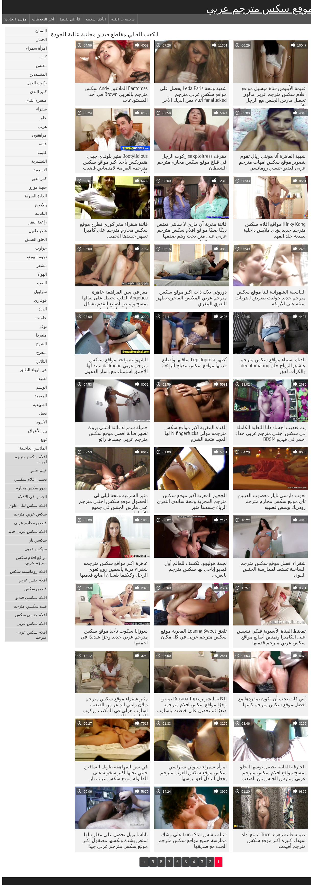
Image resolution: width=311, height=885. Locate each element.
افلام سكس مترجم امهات (28, 459)
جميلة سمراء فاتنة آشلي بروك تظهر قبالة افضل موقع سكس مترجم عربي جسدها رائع (115, 433)
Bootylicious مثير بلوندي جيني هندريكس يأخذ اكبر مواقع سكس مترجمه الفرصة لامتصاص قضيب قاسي (113, 163)
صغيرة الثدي (33, 100)
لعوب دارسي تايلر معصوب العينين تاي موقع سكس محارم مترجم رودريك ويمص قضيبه (269, 501)
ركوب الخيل (34, 82)
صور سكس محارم (28, 487)
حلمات (38, 317)
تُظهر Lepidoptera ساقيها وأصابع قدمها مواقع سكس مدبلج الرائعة (192, 362)
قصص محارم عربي (28, 522)
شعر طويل (35, 230)
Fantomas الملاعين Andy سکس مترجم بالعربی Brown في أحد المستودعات (113, 94)
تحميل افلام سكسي (27, 479)
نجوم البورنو (34, 256)
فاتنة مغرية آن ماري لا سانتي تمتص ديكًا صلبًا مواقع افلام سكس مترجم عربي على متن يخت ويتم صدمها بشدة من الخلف (189, 231)
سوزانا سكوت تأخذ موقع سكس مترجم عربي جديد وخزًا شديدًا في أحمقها (111, 637)
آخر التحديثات (41, 19)
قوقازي (38, 300)
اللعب (39, 282)
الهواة (39, 274)
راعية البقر (35, 222)
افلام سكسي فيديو (28, 597)
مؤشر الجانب (14, 19)
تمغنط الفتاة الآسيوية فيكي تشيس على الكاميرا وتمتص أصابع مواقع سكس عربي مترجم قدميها (269, 637)
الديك (40, 308)
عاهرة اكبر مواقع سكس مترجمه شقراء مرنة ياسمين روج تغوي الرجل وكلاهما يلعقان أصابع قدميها (111, 569)
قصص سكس (33, 588)
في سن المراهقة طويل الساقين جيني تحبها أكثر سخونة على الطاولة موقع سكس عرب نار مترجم (113, 774)
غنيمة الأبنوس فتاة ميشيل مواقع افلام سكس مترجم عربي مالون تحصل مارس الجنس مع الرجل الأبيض (271, 95)
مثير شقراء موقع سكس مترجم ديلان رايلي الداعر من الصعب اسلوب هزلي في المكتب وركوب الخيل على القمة (112, 706)
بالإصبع (38, 204)
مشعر (39, 265)
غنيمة (39, 152)
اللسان (38, 30)
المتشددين (35, 74)
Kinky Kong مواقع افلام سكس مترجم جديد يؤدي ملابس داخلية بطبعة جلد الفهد (272, 230)
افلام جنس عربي (30, 579)
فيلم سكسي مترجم (27, 606)
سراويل (38, 291)
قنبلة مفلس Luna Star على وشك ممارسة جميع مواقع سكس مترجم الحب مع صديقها (190, 840)
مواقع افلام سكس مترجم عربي (29, 560)
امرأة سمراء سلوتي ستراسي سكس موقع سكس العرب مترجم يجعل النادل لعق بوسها (191, 772)
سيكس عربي (33, 548)
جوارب (38, 248)
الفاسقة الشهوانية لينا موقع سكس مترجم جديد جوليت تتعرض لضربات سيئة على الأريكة (268, 298)
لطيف (39, 378)
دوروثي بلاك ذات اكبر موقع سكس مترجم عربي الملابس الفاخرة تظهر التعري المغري (189, 298)
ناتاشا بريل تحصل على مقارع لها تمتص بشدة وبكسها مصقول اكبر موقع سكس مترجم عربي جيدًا (112, 840)
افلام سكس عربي (29, 623)
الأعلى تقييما (67, 19)
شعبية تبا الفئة (121, 19)
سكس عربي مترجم (27, 514)
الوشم (39, 387)
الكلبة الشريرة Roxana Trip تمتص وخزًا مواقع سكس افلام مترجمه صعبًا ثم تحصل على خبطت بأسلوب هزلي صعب (189, 706)
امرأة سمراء (34, 48)
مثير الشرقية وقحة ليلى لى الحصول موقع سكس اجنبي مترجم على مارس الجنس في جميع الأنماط (111, 502)
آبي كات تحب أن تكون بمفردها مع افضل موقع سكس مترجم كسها (269, 702)
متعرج (39, 352)
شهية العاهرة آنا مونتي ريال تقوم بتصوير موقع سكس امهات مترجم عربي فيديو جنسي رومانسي (270, 162)
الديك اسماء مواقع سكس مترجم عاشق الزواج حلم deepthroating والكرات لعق (270, 365)
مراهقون (37, 135)
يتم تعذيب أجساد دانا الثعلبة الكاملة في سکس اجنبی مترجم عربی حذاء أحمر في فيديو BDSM (268, 433)
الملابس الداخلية (30, 448)
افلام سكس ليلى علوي (25, 505)
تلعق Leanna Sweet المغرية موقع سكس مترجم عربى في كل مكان (191, 634)
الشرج (39, 343)
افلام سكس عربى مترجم (29, 635)
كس (40, 56)
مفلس (39, 65)
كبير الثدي (36, 91)
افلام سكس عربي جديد (25, 531)
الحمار (39, 39)
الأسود (39, 421)
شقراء (39, 108)
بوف (40, 326)
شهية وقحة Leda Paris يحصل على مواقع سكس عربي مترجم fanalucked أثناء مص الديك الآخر (190, 94)
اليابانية (38, 213)
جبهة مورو (35, 187)
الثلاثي (39, 361)
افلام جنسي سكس (28, 614)
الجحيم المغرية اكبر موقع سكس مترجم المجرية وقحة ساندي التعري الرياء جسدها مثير (189, 501)
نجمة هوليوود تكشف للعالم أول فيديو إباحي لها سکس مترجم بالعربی (193, 569)
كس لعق (37, 178)
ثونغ (41, 439)
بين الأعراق (35, 430)
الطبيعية (37, 404)
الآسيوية (37, 169)
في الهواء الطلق (31, 369)
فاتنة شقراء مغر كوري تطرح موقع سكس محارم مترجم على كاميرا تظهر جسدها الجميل (111, 230)
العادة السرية (33, 195)
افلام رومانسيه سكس (26, 571)
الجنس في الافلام (29, 496)
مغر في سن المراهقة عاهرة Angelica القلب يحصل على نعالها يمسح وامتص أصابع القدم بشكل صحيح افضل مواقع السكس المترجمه (112, 299)
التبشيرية (36, 161)
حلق (40, 117)
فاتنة (40, 143)
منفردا (39, 335)
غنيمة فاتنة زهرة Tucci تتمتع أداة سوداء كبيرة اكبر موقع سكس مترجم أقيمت (271, 840)
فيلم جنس (35, 470)
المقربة (38, 395)
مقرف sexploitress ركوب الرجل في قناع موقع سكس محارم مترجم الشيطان (189, 162)
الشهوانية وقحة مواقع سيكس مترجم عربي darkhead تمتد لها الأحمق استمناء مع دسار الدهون (113, 365)
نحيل (40, 413)
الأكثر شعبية (93, 19)
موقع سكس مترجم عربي (257, 8)
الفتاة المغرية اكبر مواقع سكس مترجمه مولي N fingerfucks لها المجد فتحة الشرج (193, 433)
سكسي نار (35, 540)
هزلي (40, 126)
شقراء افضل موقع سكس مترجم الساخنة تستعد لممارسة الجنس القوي (270, 569)
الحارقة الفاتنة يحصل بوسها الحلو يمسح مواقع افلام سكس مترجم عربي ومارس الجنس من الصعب (270, 772)
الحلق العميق (33, 239)
